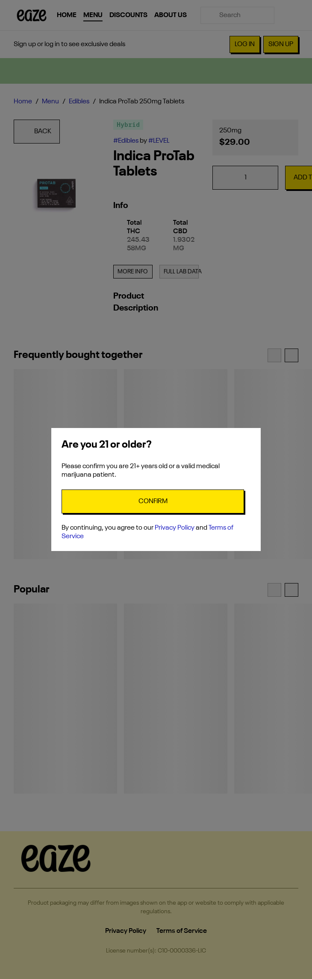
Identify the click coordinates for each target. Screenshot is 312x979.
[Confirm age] (153, 501)
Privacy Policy (174, 528)
